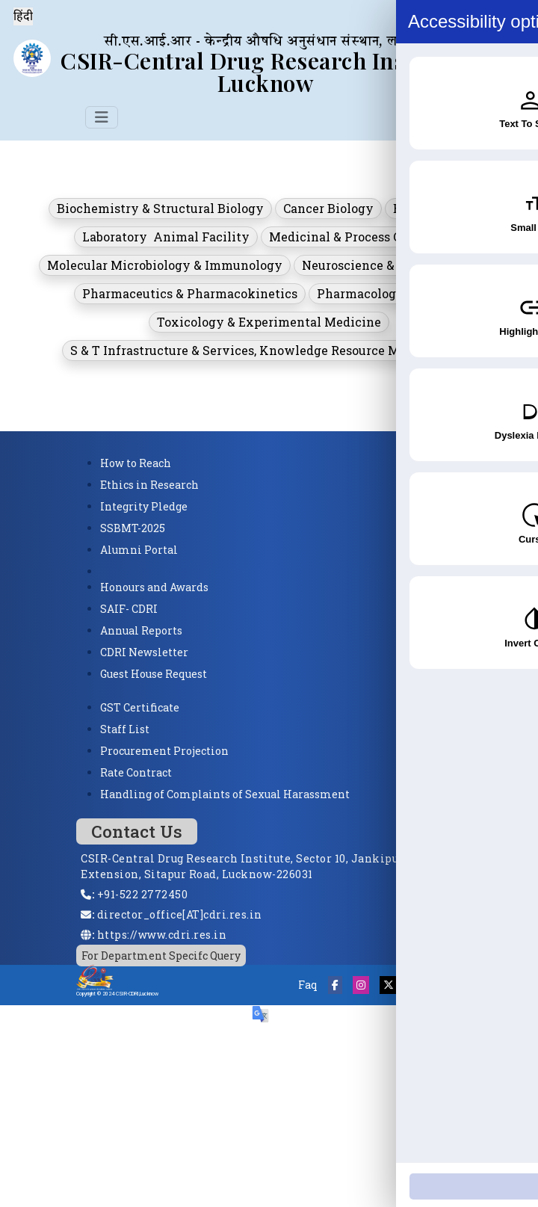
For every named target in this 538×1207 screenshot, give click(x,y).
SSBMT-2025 (132, 528)
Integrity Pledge (144, 506)
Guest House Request (153, 674)
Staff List (124, 729)
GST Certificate (139, 707)
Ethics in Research (149, 485)
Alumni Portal (139, 550)
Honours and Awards (154, 587)
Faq (308, 985)
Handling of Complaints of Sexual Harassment (225, 794)
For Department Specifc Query (161, 955)
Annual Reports (141, 630)
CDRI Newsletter (144, 652)
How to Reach (135, 463)
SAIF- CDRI (129, 609)
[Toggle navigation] (101, 117)
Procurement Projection (164, 751)
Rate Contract (136, 772)
